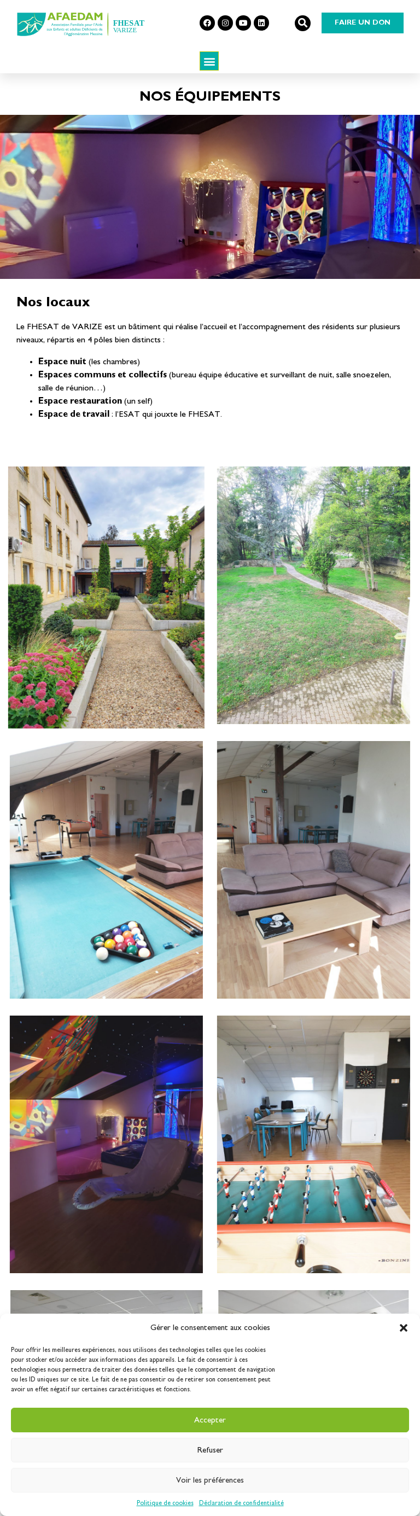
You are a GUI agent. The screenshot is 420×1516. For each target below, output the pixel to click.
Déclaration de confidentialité (241, 1503)
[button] (403, 1327)
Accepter (210, 1420)
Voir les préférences (210, 1480)
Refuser (210, 1450)
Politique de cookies (165, 1503)
